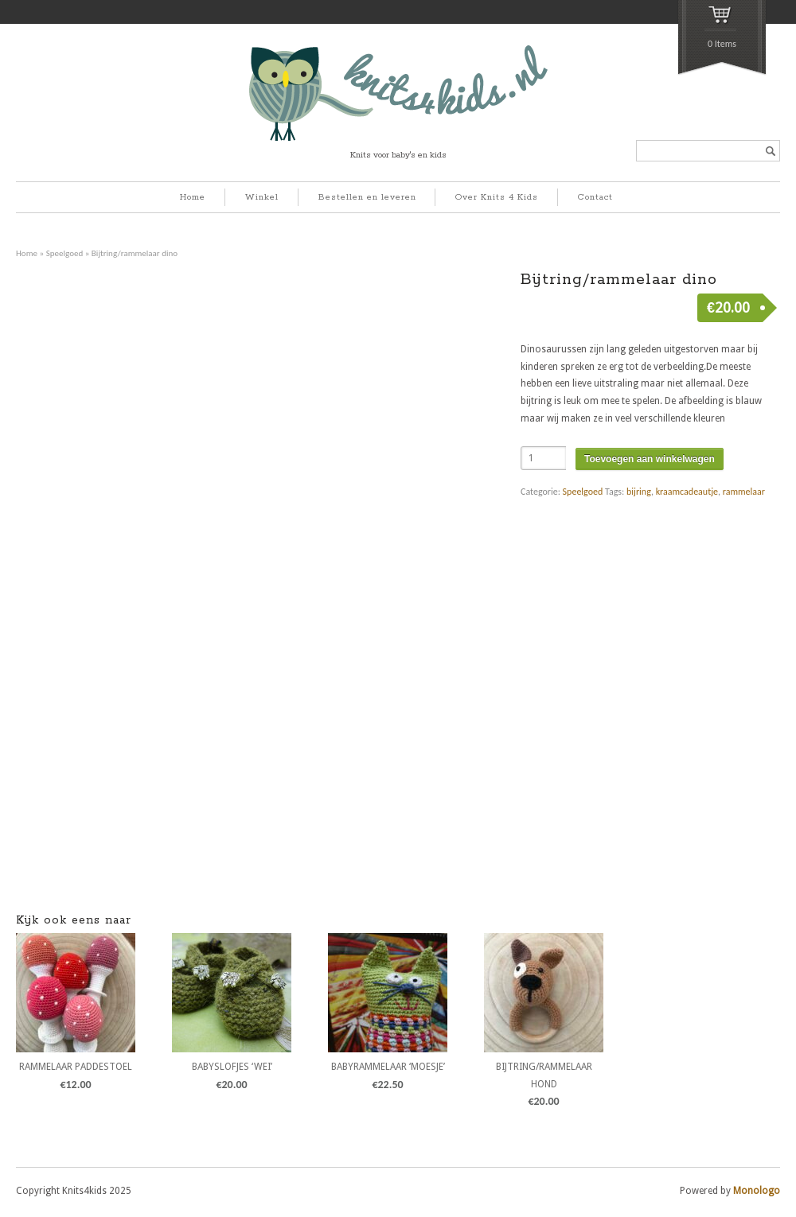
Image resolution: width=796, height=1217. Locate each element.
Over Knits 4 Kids (496, 197)
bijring (638, 491)
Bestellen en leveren (367, 197)
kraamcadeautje (687, 491)
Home (192, 197)
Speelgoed (65, 253)
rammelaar (744, 491)
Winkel (262, 197)
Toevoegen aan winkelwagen (649, 459)
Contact (595, 197)
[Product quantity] (544, 458)
